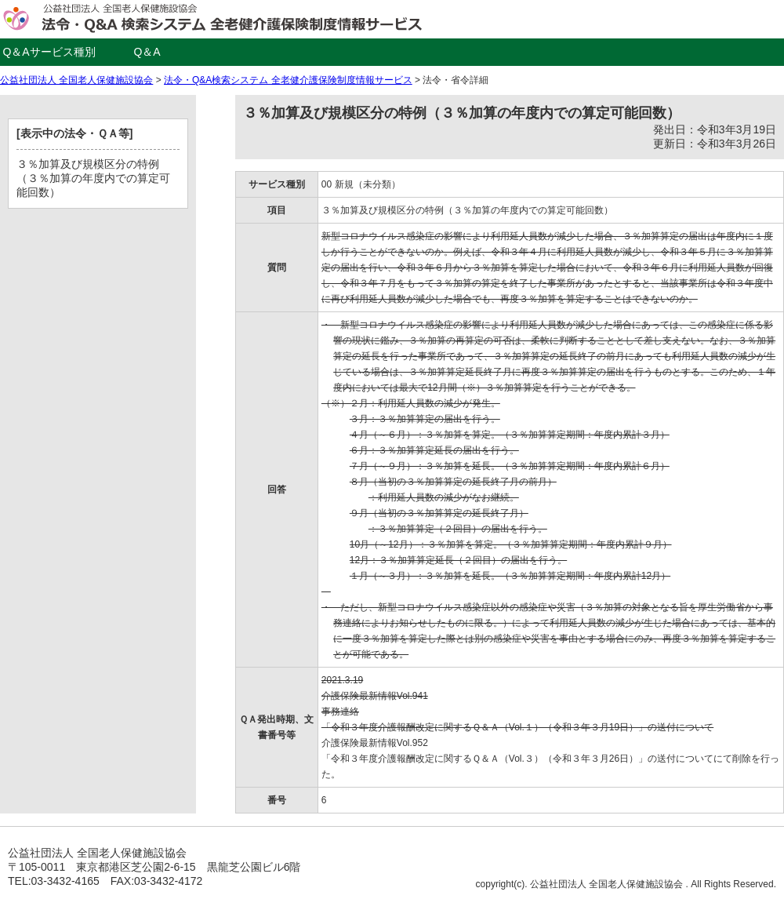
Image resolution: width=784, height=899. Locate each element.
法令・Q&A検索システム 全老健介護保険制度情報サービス (288, 80)
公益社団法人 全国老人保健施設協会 (76, 80)
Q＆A (146, 51)
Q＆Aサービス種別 (48, 51)
